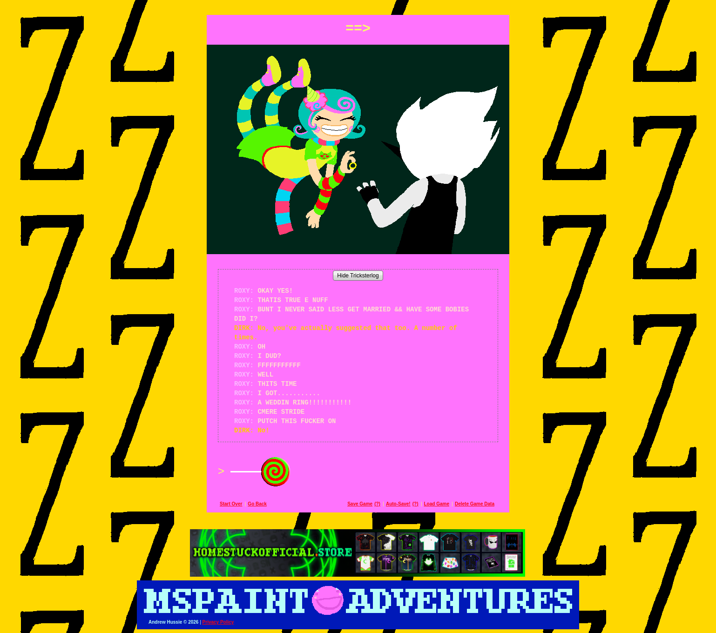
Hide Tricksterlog (357, 275)
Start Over (231, 503)
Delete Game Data (474, 503)
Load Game (436, 503)
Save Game (359, 503)
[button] (358, 5)
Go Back (257, 503)
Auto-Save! (398, 503)
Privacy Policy (218, 622)
